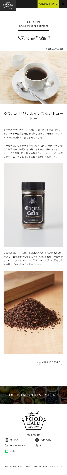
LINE (12, 451)
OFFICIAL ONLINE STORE (33, 395)
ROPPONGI (46, 440)
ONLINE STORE (51, 362)
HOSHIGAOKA (17, 445)
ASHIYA (14, 440)
